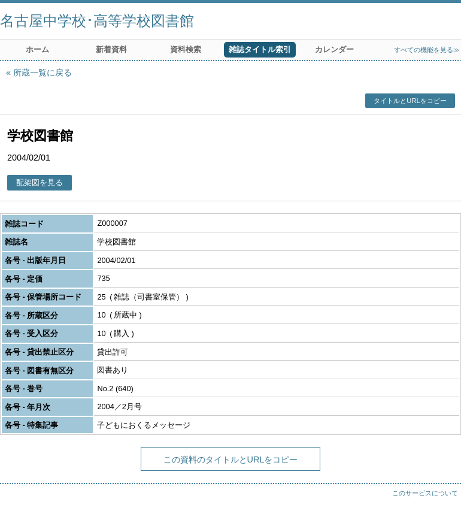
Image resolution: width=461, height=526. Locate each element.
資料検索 (185, 49)
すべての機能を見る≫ (427, 49)
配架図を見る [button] (39, 182)
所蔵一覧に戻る (42, 72)
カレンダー (334, 49)
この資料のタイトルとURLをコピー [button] (230, 459)
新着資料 (111, 49)
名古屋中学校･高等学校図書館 (97, 21)
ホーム (37, 49)
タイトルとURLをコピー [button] (410, 100)
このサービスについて (425, 493)
